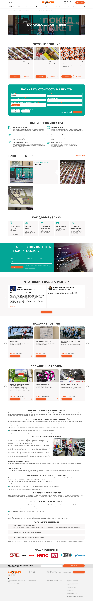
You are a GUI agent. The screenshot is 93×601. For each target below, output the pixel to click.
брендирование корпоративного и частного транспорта (23, 427)
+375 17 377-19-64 (62, 254)
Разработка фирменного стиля (71, 584)
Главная (10, 10)
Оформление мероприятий (71, 588)
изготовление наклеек (15, 430)
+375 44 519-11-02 (62, 252)
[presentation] (5, 297)
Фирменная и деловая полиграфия (13, 582)
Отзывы (67, 6)
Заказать (15, 76)
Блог (46, 6)
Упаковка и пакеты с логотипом (33, 581)
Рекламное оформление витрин (72, 585)
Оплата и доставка (56, 6)
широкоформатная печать (18, 470)
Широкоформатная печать (71, 591)
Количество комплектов (27, 109)
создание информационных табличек (18, 433)
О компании (28, 6)
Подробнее (26, 76)
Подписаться (74, 565)
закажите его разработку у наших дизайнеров (38, 508)
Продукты (11, 6)
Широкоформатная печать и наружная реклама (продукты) (29, 10)
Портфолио (38, 6)
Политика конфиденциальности (73, 597)
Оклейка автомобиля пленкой (71, 587)
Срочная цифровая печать (71, 594)
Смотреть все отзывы (46, 311)
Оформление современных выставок (73, 582)
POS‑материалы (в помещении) (13, 581)
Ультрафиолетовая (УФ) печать (72, 593)
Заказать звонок (80, 2)
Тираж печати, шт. (15, 109)
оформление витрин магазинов (17, 425)
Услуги (19, 6)
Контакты (75, 6)
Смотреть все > (80, 155)
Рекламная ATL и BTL (70, 590)
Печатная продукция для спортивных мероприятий (75, 596)
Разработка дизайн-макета (71, 581)
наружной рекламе (41, 445)
